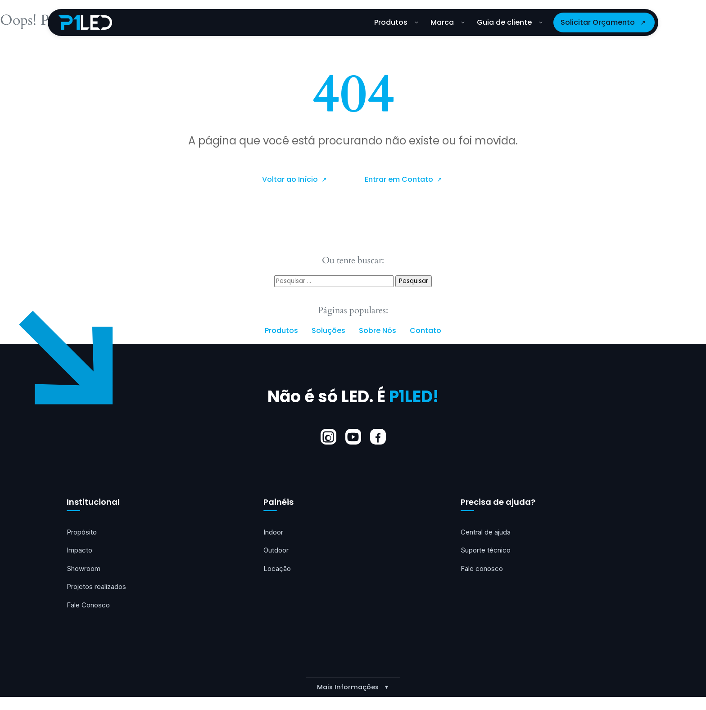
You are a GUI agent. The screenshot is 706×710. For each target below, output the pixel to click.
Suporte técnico (487, 551)
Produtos (396, 22)
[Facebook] (378, 437)
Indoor (274, 532)
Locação (278, 570)
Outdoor (276, 551)
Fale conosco (483, 570)
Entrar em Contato (400, 180)
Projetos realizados (98, 589)
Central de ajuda (487, 532)
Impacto (80, 551)
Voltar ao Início (291, 180)
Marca (447, 22)
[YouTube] (353, 437)
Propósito (83, 532)
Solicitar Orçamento (598, 22)
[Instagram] (328, 437)
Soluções (328, 331)
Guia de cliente (510, 22)
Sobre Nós (377, 331)
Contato (425, 331)
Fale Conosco (90, 608)
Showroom (85, 570)
